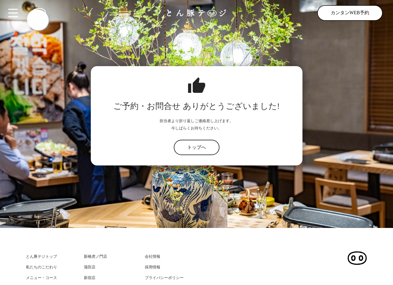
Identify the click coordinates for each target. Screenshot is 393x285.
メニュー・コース (41, 278)
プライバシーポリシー (164, 278)
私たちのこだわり (41, 267)
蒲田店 (89, 267)
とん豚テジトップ (41, 256)
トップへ (196, 147)
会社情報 (152, 256)
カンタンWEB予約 (350, 12)
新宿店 (89, 278)
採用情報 (152, 267)
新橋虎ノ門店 (95, 256)
